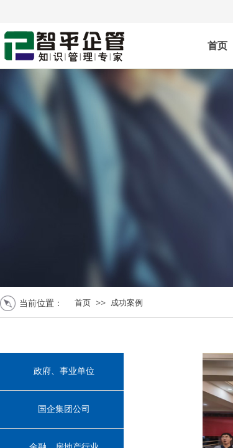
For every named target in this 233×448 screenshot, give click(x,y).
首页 (83, 302)
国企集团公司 (64, 409)
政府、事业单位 (64, 371)
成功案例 (127, 302)
